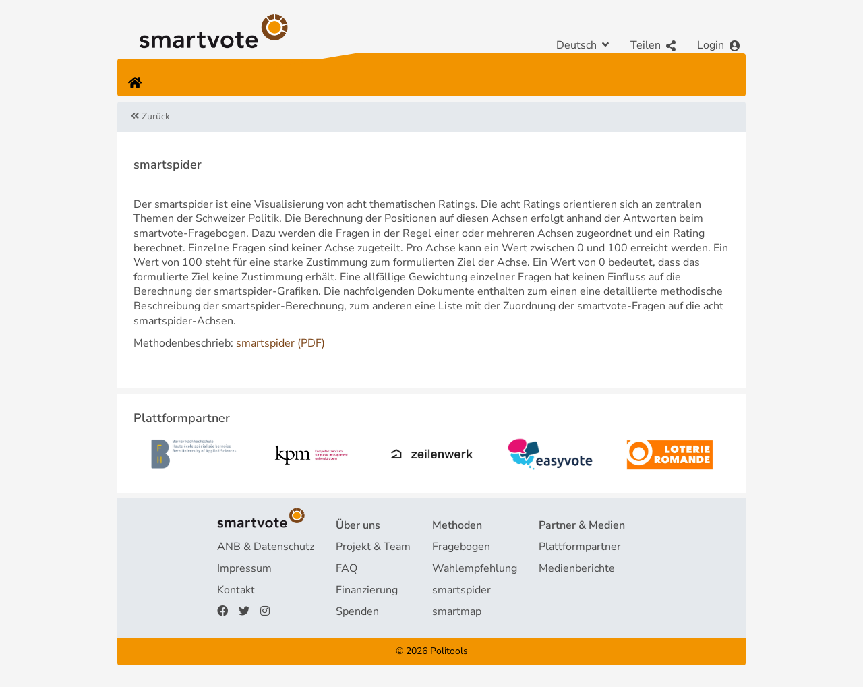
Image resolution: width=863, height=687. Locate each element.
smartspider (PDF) (280, 343)
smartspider (461, 590)
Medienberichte (577, 568)
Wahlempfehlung (474, 568)
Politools (449, 651)
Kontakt (236, 590)
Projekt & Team (373, 546)
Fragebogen (461, 546)
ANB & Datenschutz (265, 546)
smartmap (456, 611)
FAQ (346, 568)
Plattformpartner (580, 546)
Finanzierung (367, 590)
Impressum (244, 568)
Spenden (357, 611)
